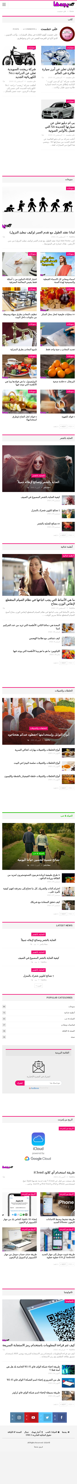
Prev (71, 426)
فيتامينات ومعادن (68, 1025)
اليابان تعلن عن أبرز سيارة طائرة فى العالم (58, 71)
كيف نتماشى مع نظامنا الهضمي (44, 638)
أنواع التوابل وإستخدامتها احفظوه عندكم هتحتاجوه (38, 734)
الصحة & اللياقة (68, 1031)
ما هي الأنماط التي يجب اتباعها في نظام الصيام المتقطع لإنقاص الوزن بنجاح (40, 602)
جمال (26, 1432)
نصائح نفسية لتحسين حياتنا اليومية (39, 860)
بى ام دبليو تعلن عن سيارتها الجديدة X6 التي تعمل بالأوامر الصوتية (60, 126)
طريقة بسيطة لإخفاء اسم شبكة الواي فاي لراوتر (36, 1392)
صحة (73, 1037)
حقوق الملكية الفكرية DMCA (38, 1435)
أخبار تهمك (37, 1432)
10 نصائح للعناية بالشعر (48, 523)
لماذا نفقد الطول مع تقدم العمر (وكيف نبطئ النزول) (42, 232)
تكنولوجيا (70, 1301)
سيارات (70, 48)
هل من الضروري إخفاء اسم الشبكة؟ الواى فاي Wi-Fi (33, 1379)
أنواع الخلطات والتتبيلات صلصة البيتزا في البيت (37, 762)
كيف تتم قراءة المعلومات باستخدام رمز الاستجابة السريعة (38, 1345)
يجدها (66, 1432)
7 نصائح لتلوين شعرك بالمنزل (45, 510)
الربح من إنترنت (67, 1128)
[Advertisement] (38, 163)
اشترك (20, 1083)
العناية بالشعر (38, 476)
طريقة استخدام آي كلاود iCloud (54, 1172)
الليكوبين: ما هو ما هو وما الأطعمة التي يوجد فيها (36, 651)
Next (63, 426)
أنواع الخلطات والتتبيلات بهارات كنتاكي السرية (37, 749)
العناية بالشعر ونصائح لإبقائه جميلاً (38, 482)
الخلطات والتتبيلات (38, 728)
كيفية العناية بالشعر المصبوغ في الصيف (40, 497)
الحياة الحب (52, 1432)
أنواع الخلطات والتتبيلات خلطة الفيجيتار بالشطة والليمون (32, 776)
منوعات (70, 188)
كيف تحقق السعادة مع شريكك (45, 901)
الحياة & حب (38, 853)
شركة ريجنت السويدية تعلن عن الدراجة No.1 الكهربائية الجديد (22, 73)
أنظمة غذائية (68, 556)
